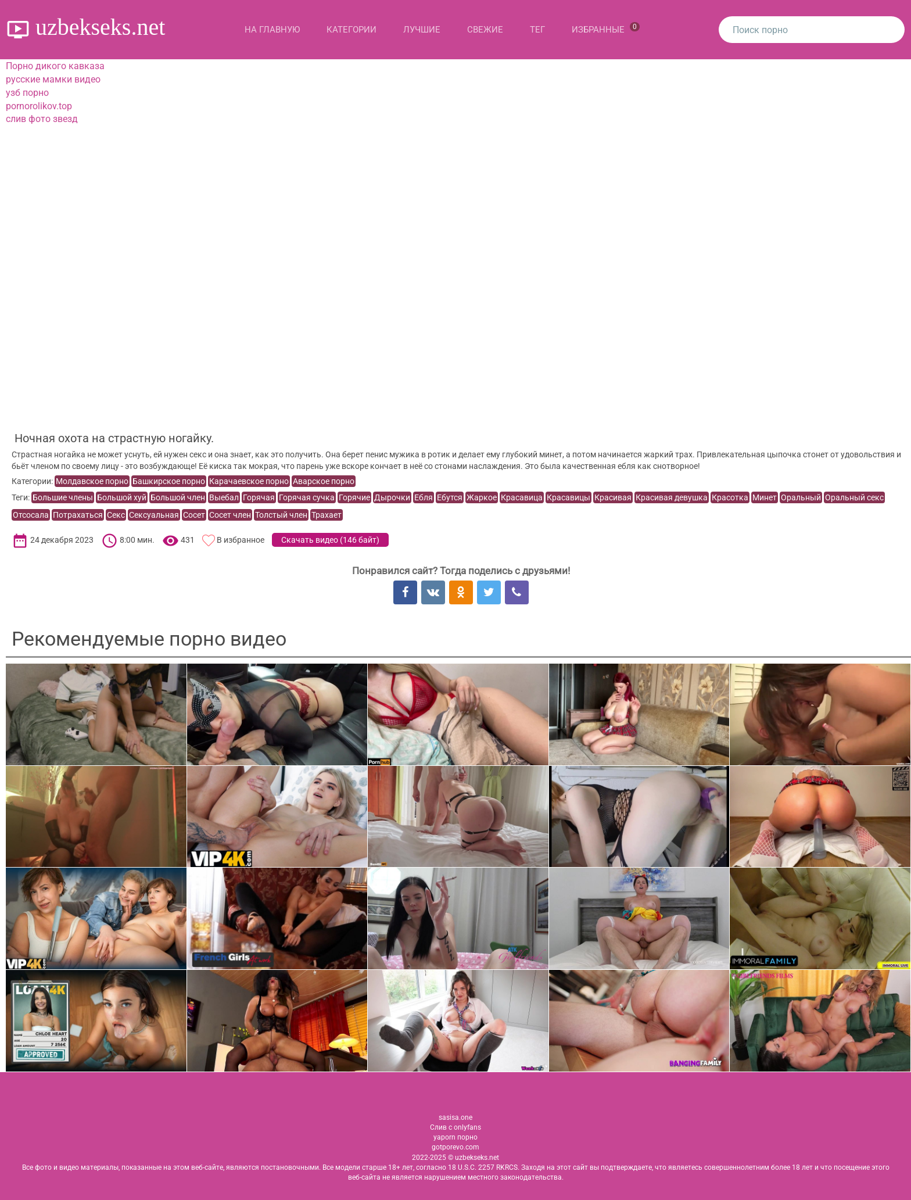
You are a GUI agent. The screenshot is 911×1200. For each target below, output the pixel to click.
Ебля (423, 497)
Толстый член (281, 515)
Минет (764, 497)
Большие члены (63, 497)
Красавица (522, 497)
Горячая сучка (307, 497)
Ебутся (449, 497)
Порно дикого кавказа (55, 65)
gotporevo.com (455, 1147)
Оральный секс (854, 497)
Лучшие (421, 29)
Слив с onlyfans (455, 1127)
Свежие (485, 29)
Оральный (801, 497)
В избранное (240, 540)
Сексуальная (154, 515)
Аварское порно (323, 481)
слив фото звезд (42, 118)
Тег (537, 29)
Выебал (224, 497)
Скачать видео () (330, 540)
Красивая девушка (672, 497)
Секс (116, 515)
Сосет (194, 515)
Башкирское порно (168, 481)
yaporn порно (455, 1137)
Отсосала (31, 515)
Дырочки (392, 497)
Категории (351, 29)
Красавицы (568, 497)
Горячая (259, 497)
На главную (272, 29)
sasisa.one (455, 1117)
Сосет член (230, 515)
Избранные (606, 28)
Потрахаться (78, 515)
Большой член (177, 497)
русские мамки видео (53, 79)
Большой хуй (121, 497)
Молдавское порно (92, 481)
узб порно (27, 92)
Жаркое (482, 497)
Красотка (730, 497)
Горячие (354, 497)
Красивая (613, 497)
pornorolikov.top (39, 106)
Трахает (326, 515)
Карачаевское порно (249, 481)
